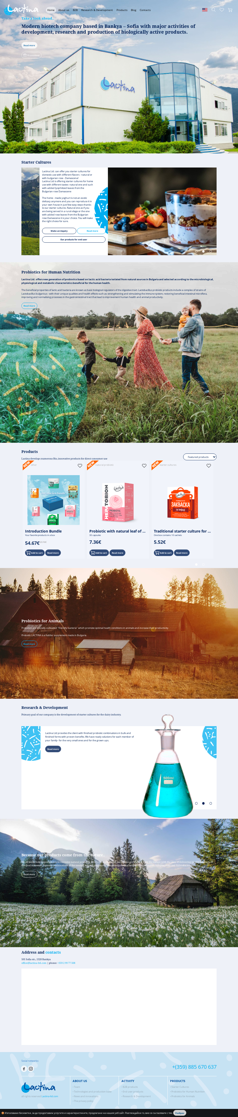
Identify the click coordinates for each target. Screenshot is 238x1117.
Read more (29, 45)
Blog (133, 10)
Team (77, 1087)
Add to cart (34, 552)
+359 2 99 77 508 (66, 963)
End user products (133, 1091)
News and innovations (86, 1096)
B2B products (130, 1087)
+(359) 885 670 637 (194, 1066)
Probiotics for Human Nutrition (188, 1091)
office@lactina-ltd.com (34, 963)
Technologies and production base (93, 1091)
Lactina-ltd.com (50, 1096)
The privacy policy (84, 1101)
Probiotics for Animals (183, 1096)
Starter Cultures (180, 1087)
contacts (53, 952)
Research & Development (97, 10)
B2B (75, 10)
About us (63, 10)
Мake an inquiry (86, 230)
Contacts (145, 10)
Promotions (30, 54)
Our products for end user (101, 239)
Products (122, 10)
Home (51, 10)
